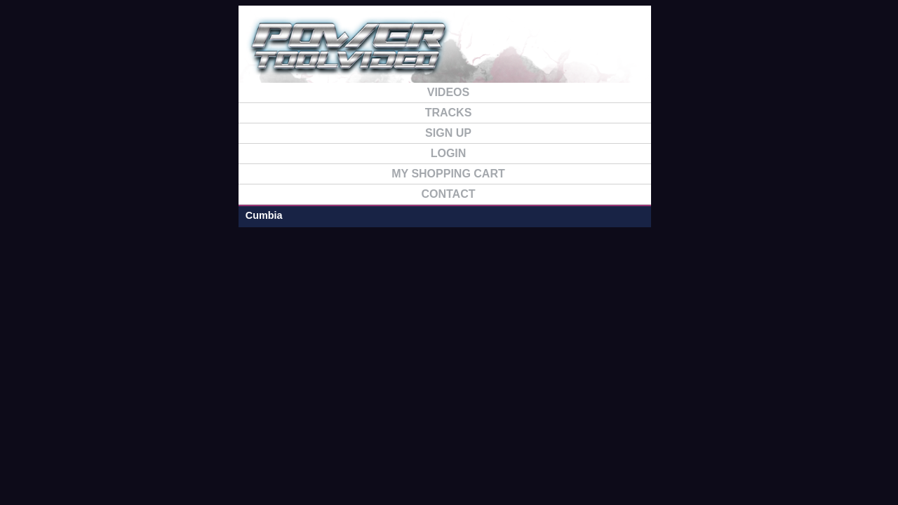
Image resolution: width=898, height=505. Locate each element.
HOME (432, 54)
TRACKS (651, 54)
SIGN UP (504, 54)
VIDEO (578, 54)
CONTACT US (796, 54)
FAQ (724, 54)
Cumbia (88, 114)
